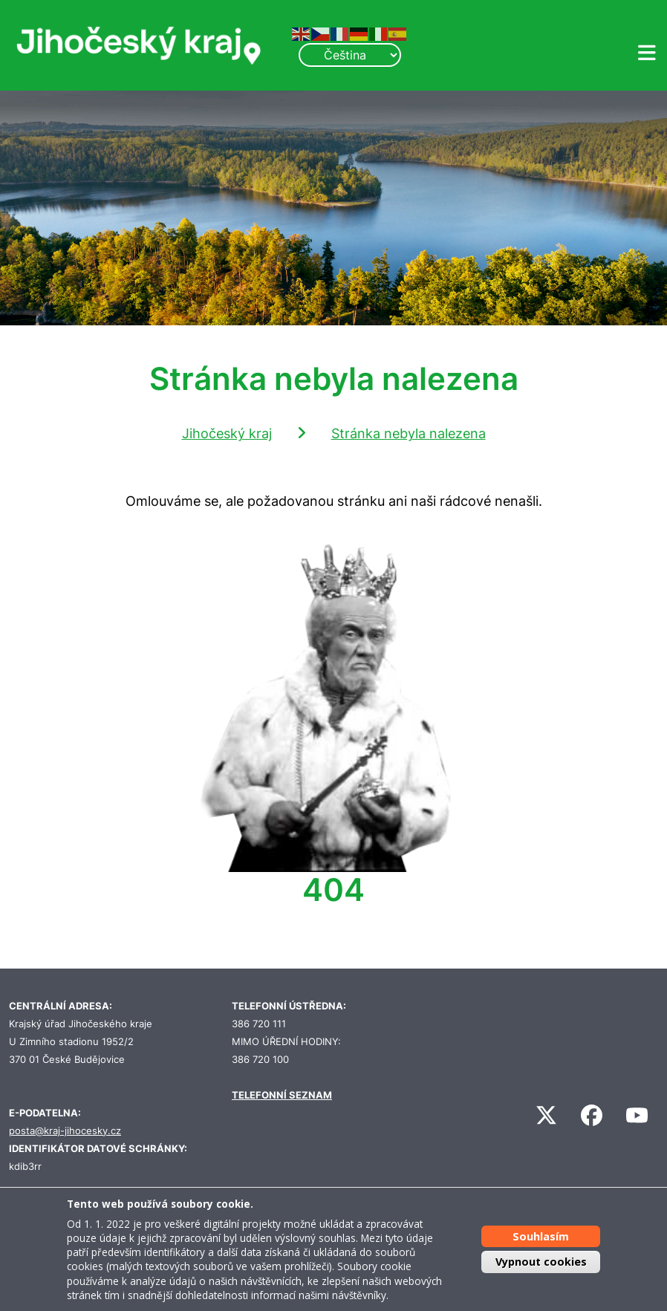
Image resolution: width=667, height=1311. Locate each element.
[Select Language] (350, 55)
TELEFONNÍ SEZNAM (282, 1095)
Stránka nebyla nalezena (408, 433)
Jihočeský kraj (227, 433)
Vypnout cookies (541, 1262)
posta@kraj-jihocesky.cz (65, 1130)
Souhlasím (541, 1236)
